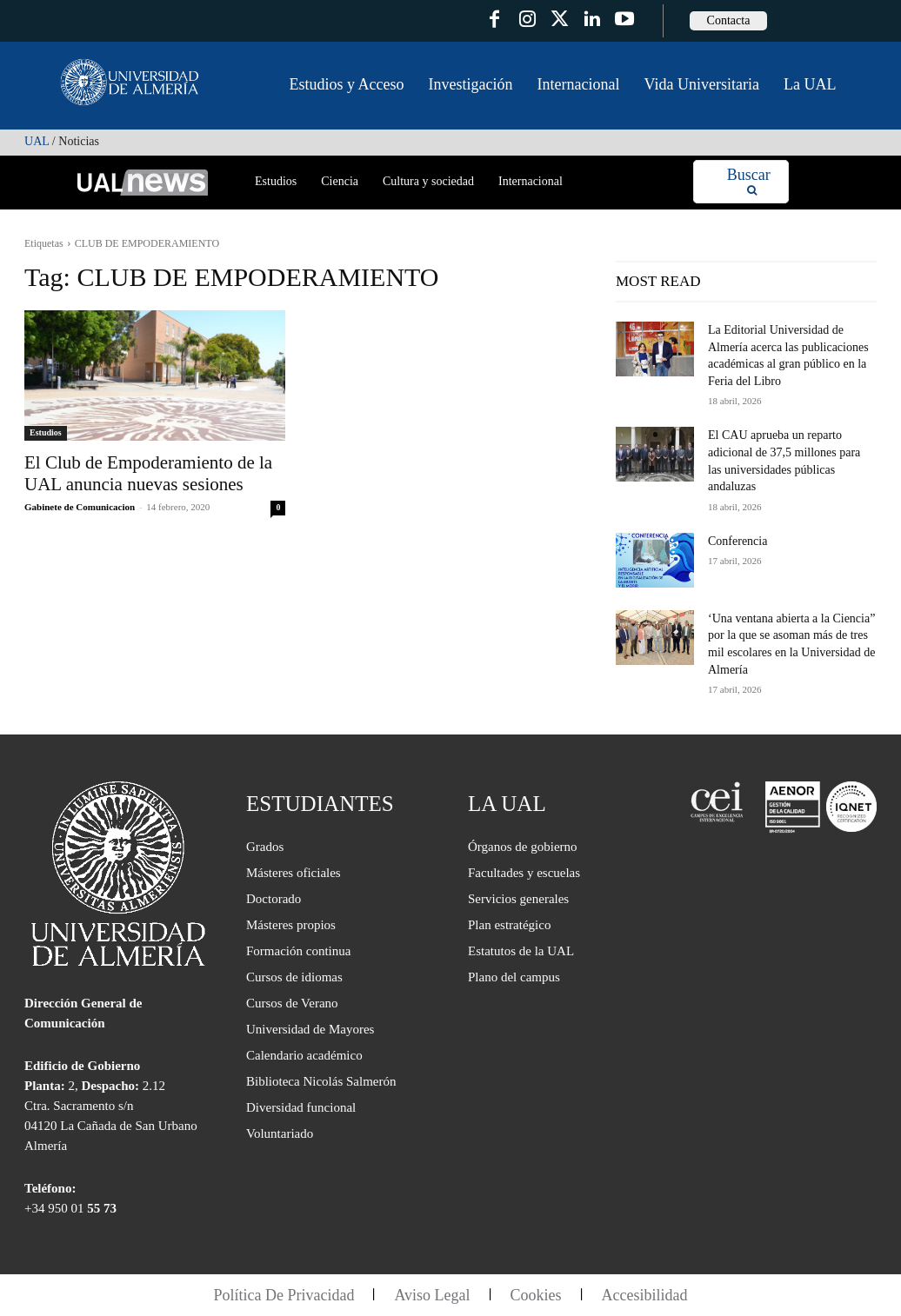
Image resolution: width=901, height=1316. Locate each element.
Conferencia (737, 541)
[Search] (749, 182)
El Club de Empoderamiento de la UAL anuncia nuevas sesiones (148, 473)
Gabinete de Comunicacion (79, 507)
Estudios (46, 432)
